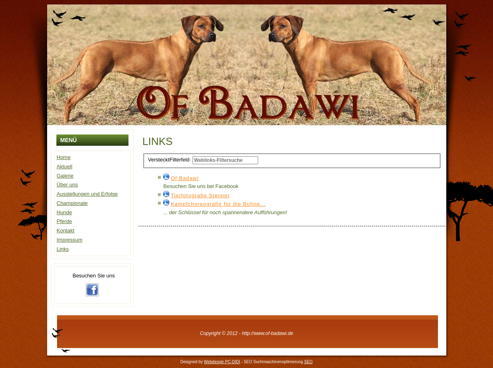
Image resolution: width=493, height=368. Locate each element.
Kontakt (66, 230)
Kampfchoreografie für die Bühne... (218, 204)
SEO (308, 362)
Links (63, 249)
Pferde (64, 221)
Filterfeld (169, 160)
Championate (72, 203)
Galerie (65, 176)
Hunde (64, 212)
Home (64, 157)
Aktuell (64, 166)
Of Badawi (185, 178)
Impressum (70, 240)
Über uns (67, 185)
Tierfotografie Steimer (200, 195)
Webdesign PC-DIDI (222, 362)
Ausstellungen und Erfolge (87, 194)
